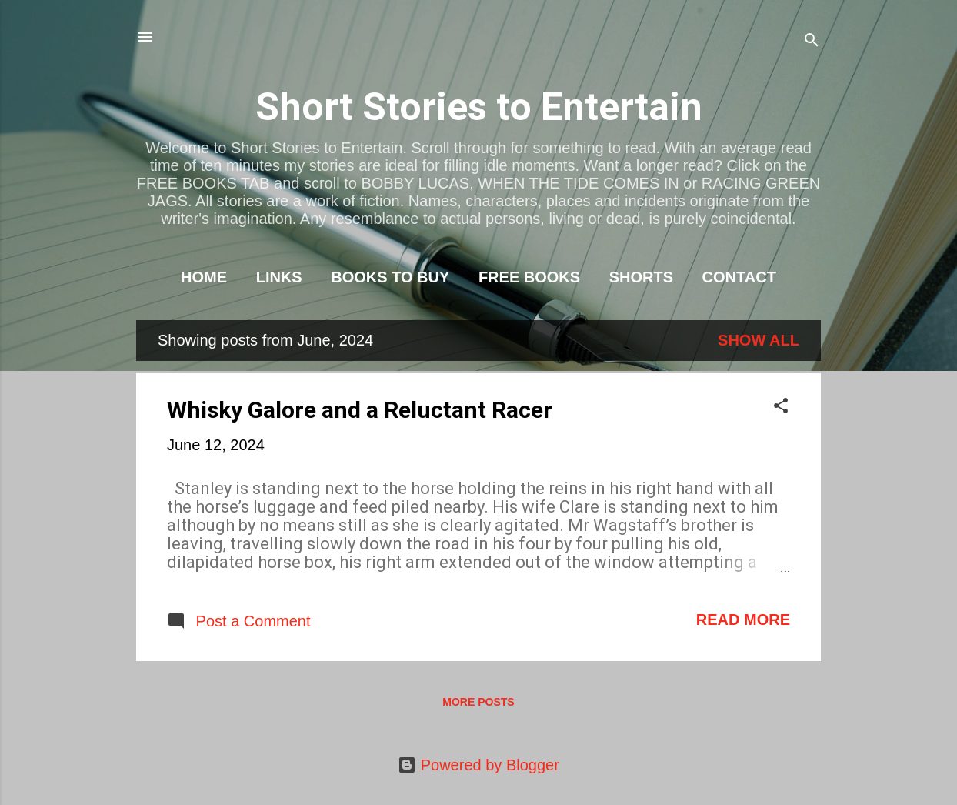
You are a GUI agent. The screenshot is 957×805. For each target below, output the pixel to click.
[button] (781, 407)
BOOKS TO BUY (390, 277)
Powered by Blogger (478, 765)
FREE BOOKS (529, 277)
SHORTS (641, 277)
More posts (478, 702)
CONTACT (739, 277)
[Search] (811, 41)
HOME (204, 277)
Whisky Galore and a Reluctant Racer (359, 409)
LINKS (279, 277)
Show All (758, 340)
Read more (743, 619)
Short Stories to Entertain (478, 107)
